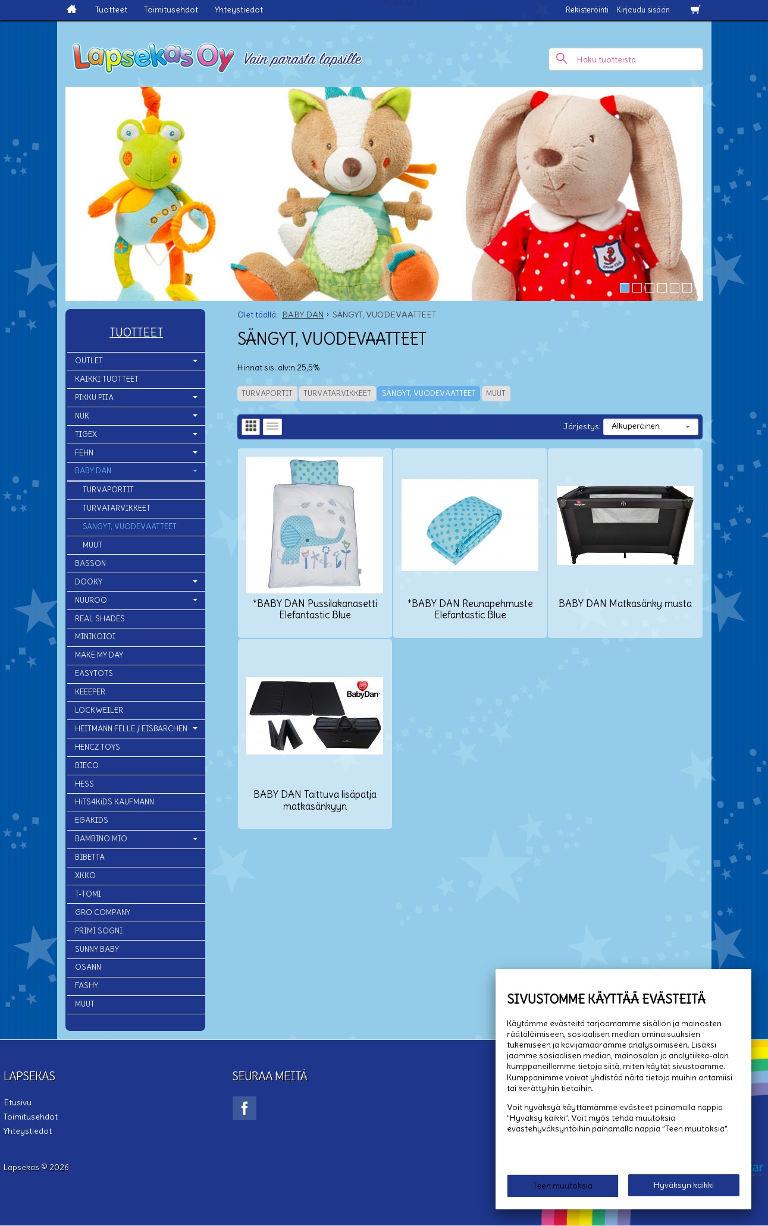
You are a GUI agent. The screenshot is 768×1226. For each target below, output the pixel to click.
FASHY (86, 985)
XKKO (85, 875)
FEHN (84, 453)
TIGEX (86, 434)
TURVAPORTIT (267, 393)
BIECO (87, 765)
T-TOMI (88, 894)
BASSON (90, 563)
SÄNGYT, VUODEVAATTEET (429, 393)
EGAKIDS (91, 820)
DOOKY (88, 582)
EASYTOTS (94, 673)
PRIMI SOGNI (99, 931)
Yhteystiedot (239, 9)
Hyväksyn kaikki (684, 1185)
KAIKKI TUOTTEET (107, 379)
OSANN (88, 967)
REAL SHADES (100, 619)
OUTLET (89, 361)
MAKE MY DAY (99, 655)
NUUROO (91, 600)
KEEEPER (90, 692)
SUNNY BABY (97, 949)
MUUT (496, 393)
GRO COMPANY (102, 912)
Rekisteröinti (587, 9)
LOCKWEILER (99, 710)
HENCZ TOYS (97, 747)
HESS (84, 784)
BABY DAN (93, 471)
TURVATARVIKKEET (337, 393)
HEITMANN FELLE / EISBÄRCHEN (131, 729)
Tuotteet (111, 9)
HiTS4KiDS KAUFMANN (114, 802)
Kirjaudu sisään (643, 9)
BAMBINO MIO (101, 839)
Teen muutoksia (563, 1185)
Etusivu (18, 1102)
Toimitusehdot (171, 9)
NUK (82, 416)
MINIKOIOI (95, 636)
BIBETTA (90, 857)
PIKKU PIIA (94, 397)
